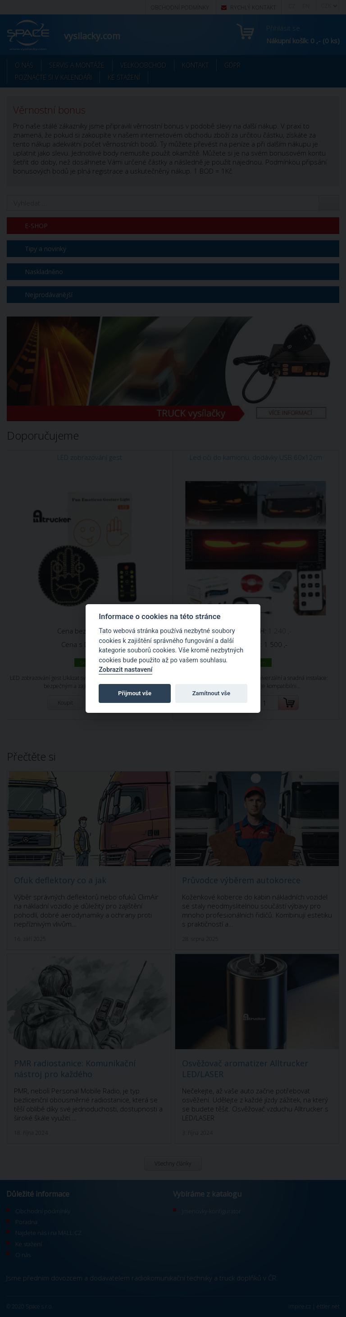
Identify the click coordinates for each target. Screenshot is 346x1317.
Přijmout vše (134, 693)
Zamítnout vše (211, 693)
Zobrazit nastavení (125, 670)
